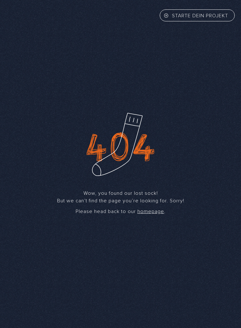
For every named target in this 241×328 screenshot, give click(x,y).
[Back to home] (25, 15)
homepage (150, 211)
